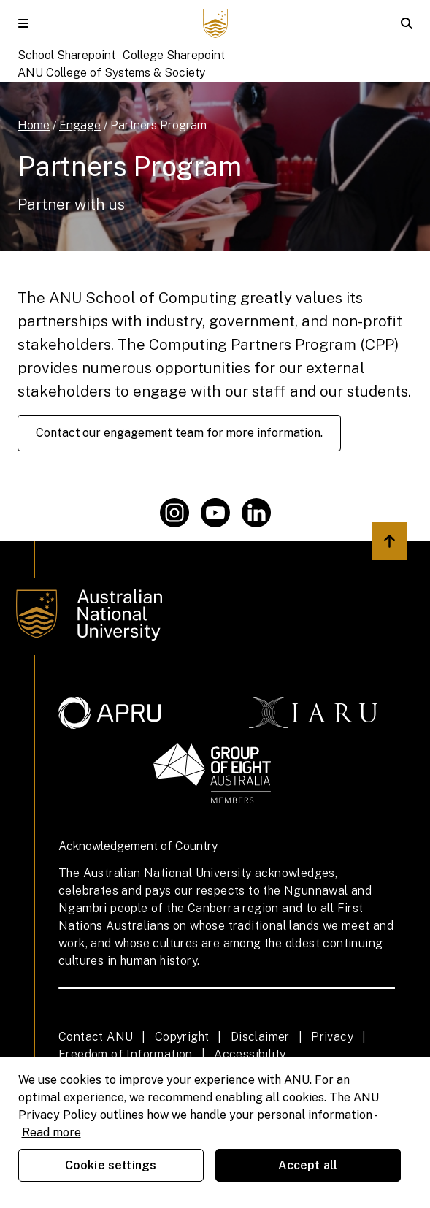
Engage (80, 125)
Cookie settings (110, 1165)
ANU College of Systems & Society (111, 73)
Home (34, 125)
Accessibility (249, 1054)
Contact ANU (95, 1037)
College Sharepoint (174, 55)
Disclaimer (260, 1037)
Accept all (308, 1165)
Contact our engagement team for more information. (179, 433)
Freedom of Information (125, 1054)
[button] (23, 23)
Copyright (182, 1037)
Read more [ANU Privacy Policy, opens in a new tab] (51, 1132)
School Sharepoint (66, 55)
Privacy (332, 1037)
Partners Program (158, 125)
